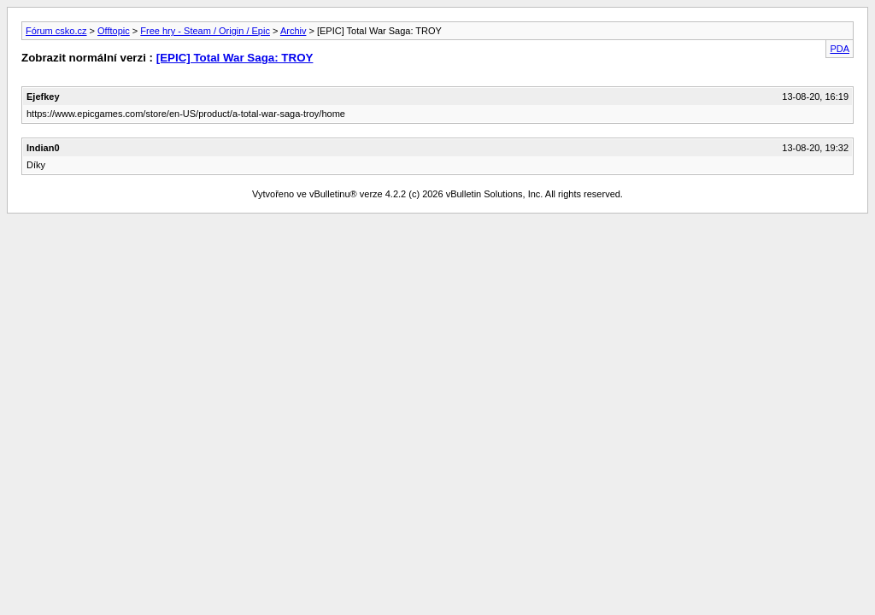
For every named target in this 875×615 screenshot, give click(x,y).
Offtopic (113, 31)
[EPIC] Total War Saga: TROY (235, 57)
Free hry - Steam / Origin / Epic (205, 31)
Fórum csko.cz (56, 31)
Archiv (293, 31)
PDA (839, 49)
